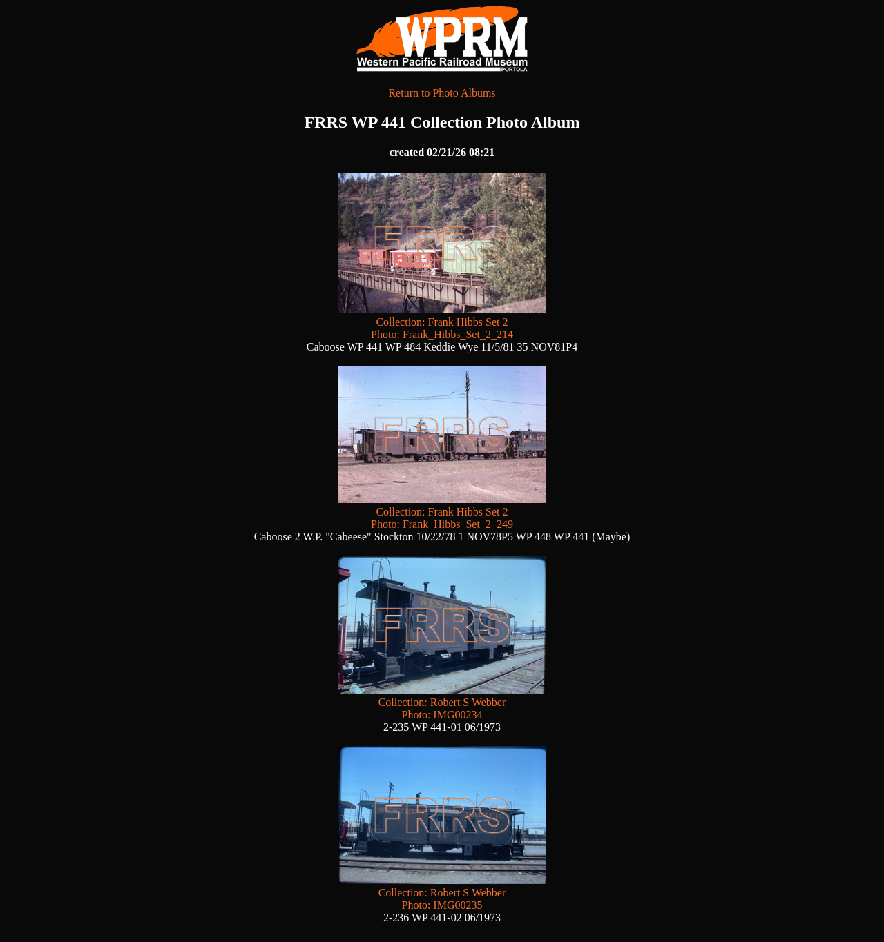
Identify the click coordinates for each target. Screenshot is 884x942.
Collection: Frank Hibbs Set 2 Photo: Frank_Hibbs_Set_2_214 (442, 322)
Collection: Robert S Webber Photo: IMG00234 (442, 702)
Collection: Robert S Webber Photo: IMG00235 (442, 892)
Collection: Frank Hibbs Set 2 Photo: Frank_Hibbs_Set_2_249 (442, 511)
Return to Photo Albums (441, 93)
